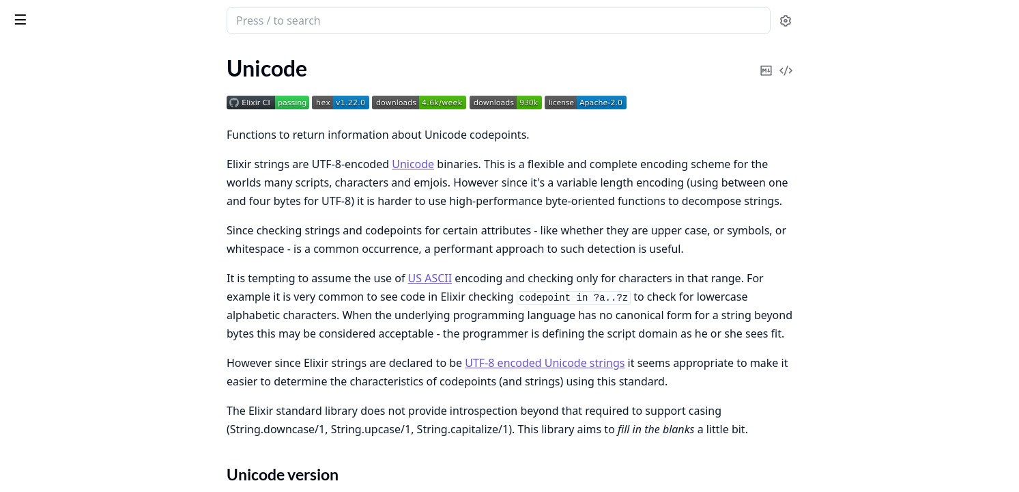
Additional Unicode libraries (90, 130)
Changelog (35, 223)
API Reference (43, 88)
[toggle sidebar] (187, 19)
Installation (51, 180)
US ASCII (533, 278)
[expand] (191, 91)
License (27, 204)
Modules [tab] (82, 58)
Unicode (73, 15)
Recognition (52, 163)
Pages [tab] (25, 58)
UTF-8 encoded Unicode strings (647, 362)
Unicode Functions (68, 147)
